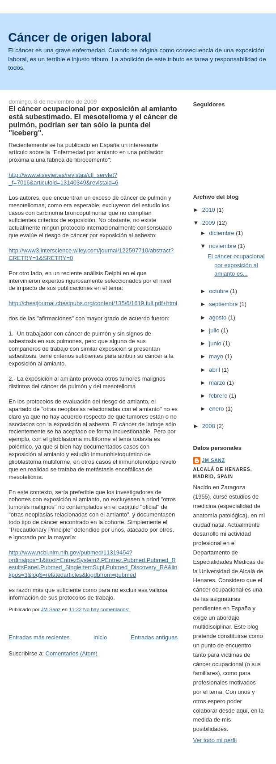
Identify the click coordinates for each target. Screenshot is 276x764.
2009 (209, 222)
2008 (209, 426)
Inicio (100, 637)
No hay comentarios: (107, 609)
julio (215, 330)
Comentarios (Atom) (72, 653)
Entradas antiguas (154, 637)
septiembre (224, 304)
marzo (218, 382)
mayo (217, 356)
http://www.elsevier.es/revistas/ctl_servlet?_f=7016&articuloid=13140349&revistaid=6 (63, 179)
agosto (218, 317)
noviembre (223, 246)
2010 (209, 209)
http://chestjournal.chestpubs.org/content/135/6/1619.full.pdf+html (92, 303)
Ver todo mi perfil (215, 740)
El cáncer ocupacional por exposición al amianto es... (236, 265)
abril (215, 369)
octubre (219, 291)
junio (216, 343)
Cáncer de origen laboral (79, 37)
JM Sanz (213, 460)
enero (217, 408)
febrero (219, 395)
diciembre (222, 233)
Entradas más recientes (39, 637)
